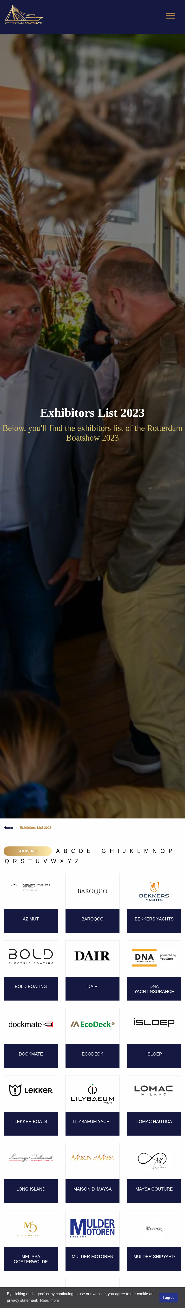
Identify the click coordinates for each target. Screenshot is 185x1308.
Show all (28, 851)
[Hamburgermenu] (170, 16)
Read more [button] (49, 1300)
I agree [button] (168, 1298)
